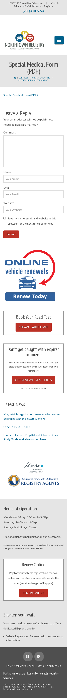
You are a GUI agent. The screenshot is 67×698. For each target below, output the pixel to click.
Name (7, 172)
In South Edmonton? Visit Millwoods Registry (36, 5)
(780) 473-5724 (33, 11)
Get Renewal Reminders (33, 380)
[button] (59, 40)
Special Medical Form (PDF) (20, 95)
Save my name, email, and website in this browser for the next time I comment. (32, 221)
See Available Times (33, 327)
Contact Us (54, 666)
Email (6, 187)
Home (9, 666)
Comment (10, 132)
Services (21, 666)
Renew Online (33, 593)
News (41, 666)
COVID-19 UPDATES (16, 426)
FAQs (31, 666)
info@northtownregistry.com (18, 689)
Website (8, 202)
